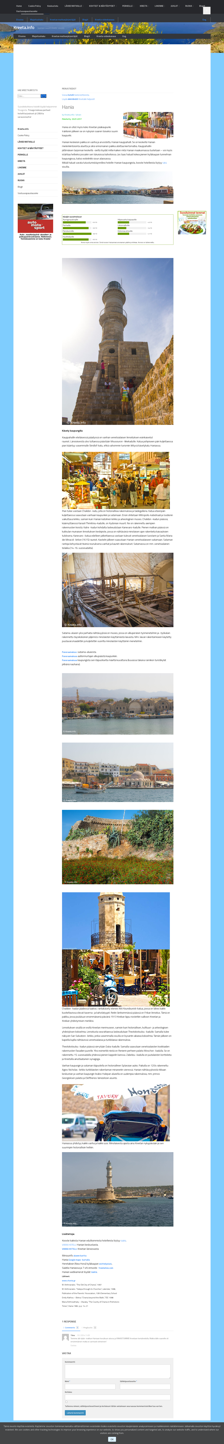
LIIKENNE (144, 7)
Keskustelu (47, 7)
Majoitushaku (34, 33)
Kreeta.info (27, 42)
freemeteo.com (107, 1278)
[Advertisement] (117, 75)
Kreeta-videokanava (92, 33)
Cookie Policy (31, 7)
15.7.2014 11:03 (83, 1346)
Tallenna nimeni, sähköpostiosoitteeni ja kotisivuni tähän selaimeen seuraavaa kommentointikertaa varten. (114, 1416)
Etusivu (18, 33)
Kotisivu (68, 1402)
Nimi (67, 1391)
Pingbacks (91, 1338)
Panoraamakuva (71, 667)
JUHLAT (157, 7)
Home (18, 7)
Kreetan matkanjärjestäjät (57, 33)
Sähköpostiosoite (128, 1391)
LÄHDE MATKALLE (65, 7)
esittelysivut (106, 1274)
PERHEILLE (116, 7)
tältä (165, 173)
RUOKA (170, 7)
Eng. (206, 33)
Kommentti (70, 1372)
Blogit (76, 33)
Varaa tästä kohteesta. (77, 105)
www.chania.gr (69, 1291)
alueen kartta (81, 1266)
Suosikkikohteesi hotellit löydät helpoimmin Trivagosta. (37, 122)
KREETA (130, 7)
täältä (124, 1251)
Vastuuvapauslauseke (25, 14)
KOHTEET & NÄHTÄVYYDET (92, 7)
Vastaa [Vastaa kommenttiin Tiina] (73, 1356)
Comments (71, 1338)
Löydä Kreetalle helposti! (81, 110)
